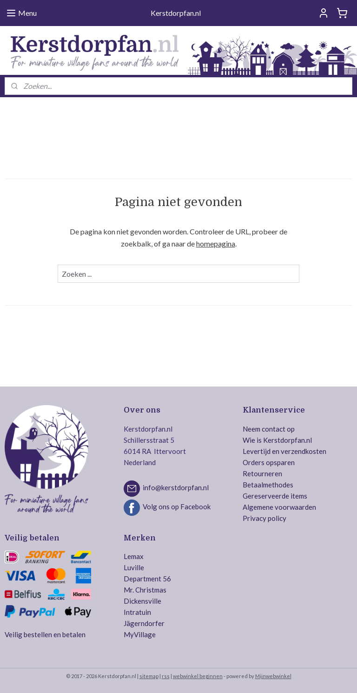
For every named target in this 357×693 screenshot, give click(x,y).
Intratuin (137, 612)
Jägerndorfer (144, 623)
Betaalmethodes (268, 484)
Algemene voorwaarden (279, 507)
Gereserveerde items (275, 496)
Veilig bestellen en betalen (45, 634)
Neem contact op (269, 429)
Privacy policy (264, 518)
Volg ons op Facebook (177, 506)
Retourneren (262, 473)
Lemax (134, 556)
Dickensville (142, 601)
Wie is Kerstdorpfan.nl (277, 440)
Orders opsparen (269, 462)
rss (166, 676)
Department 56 (147, 578)
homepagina (215, 243)
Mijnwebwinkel (273, 676)
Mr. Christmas (145, 590)
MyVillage (140, 634)
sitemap (149, 676)
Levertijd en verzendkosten (284, 451)
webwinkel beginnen (198, 676)
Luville (134, 567)
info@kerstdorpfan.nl (176, 487)
